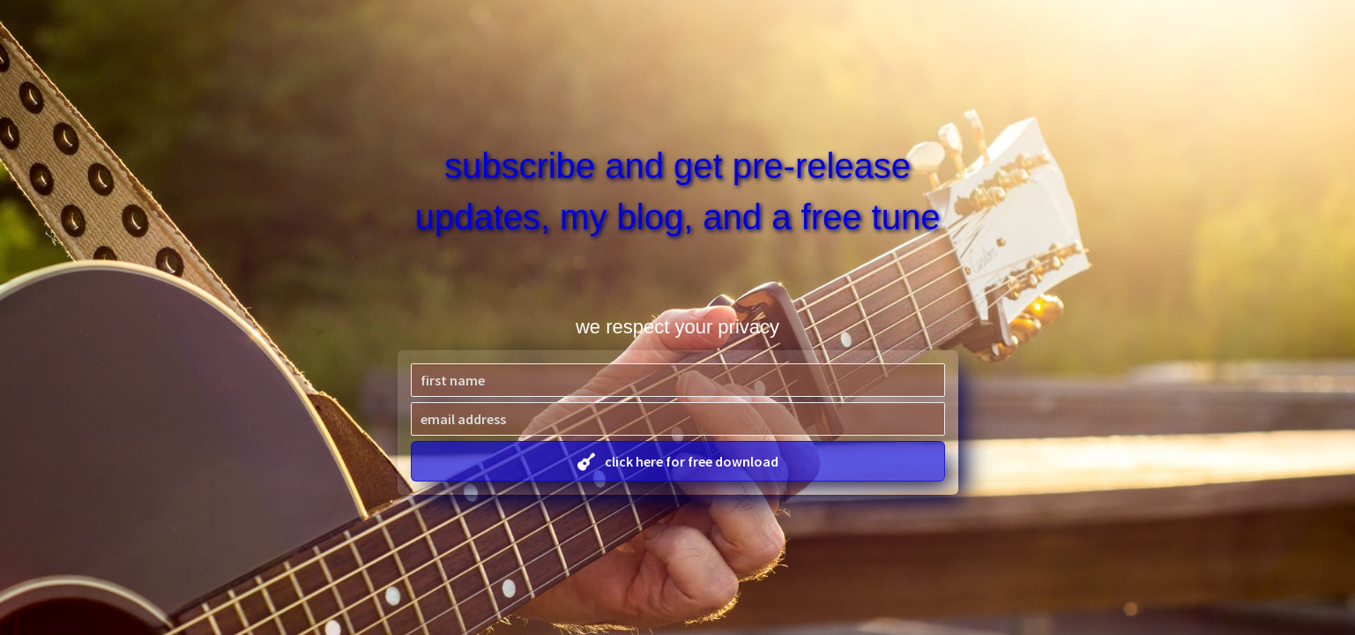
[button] (678, 461)
